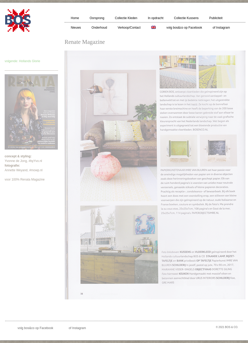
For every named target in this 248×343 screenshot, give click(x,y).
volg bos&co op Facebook (184, 27)
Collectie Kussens (186, 18)
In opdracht (155, 18)
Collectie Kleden (126, 18)
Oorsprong (97, 18)
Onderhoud (99, 27)
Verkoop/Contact (129, 27)
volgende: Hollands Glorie (22, 61)
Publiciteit (215, 18)
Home (75, 18)
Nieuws (76, 27)
